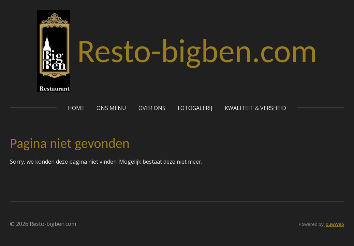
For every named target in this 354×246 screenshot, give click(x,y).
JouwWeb (334, 224)
